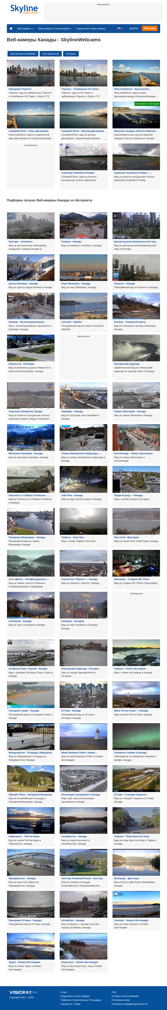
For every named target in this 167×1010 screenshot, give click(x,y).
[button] (120, 28)
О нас (63, 992)
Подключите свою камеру (90, 28)
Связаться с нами (70, 1003)
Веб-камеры (25, 28)
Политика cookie (121, 1000)
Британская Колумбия (22, 53)
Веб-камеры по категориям (54, 28)
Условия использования (125, 996)
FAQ (114, 992)
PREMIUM (150, 28)
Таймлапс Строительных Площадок (80, 1000)
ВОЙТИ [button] (133, 28)
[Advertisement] (103, 14)
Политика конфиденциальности (130, 1003)
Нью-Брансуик (51, 53)
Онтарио (71, 53)
